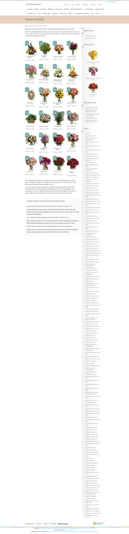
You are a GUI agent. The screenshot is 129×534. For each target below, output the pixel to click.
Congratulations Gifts (90, 38)
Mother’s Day (46, 13)
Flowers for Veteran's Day (91, 439)
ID (72, 531)
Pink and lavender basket (43, 79)
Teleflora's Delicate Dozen (43, 103)
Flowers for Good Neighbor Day (93, 309)
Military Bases (70, 528)
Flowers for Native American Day (93, 365)
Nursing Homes (58, 528)
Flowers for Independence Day (92, 199)
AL (48, 531)
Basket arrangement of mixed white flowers (57, 80)
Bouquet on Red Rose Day (91, 467)
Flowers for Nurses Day (91, 402)
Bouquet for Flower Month (91, 427)
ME (87, 531)
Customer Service (30, 524)
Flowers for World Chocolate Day (93, 201)
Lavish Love (71, 148)
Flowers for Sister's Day (91, 237)
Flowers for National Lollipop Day (93, 207)
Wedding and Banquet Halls (80, 528)
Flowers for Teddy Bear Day (92, 298)
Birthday (36, 9)
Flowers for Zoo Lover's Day (92, 328)
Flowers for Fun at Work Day (92, 156)
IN (76, 531)
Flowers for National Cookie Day (93, 485)
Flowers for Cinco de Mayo (92, 400)
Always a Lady (30, 171)
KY (83, 531)
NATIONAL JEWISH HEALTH (91, 118)
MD (90, 531)
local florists (42, 528)
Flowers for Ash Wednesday (92, 270)
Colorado (68, 529)
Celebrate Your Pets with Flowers (93, 513)
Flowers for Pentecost (90, 465)
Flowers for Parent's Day (91, 220)
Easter (39, 13)
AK (50, 531)
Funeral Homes (85, 4)
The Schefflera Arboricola (44, 56)
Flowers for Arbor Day (91, 342)
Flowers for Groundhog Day (92, 172)
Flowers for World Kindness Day (93, 441)
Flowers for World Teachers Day (93, 358)
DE (64, 531)
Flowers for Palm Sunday (91, 333)
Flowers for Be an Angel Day (92, 248)
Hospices (65, 528)
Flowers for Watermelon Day (92, 231)
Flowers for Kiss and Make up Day (93, 251)
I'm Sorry (88, 133)
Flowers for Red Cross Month (92, 291)
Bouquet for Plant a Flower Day (93, 276)
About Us (39, 524)
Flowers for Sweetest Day (91, 374)
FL (66, 531)
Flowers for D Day (90, 458)
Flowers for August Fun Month (92, 259)
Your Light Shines (29, 79)
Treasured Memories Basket (30, 57)
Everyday (29, 9)
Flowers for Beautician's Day (92, 476)
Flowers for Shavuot (90, 460)
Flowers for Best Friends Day (92, 463)
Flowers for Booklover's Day (92, 239)
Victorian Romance (30, 148)
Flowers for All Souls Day (91, 432)
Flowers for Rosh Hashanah (92, 311)
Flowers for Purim (90, 281)
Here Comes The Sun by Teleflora (57, 103)
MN (97, 531)
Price (93, 13)
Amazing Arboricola (58, 126)
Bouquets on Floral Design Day (92, 192)
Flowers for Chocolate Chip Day (93, 408)
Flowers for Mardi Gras (91, 268)
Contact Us (46, 524)
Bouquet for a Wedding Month (92, 508)
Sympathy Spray (30, 103)
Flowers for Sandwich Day (91, 434)
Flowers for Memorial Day (91, 417)
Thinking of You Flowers (91, 35)
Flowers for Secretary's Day (92, 340)
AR (55, 531)
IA (78, 531)
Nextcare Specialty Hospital (92, 107)
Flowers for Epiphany (90, 162)
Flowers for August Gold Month (93, 261)
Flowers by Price (33, 25)
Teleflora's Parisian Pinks (71, 126)
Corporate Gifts (99, 9)
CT (62, 531)
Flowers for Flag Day (90, 470)
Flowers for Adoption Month (92, 452)
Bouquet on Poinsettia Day (92, 490)
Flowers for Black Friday (91, 449)
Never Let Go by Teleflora (71, 172)
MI (95, 531)
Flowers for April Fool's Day (92, 324)
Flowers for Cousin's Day (91, 216)
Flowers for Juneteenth (91, 136)
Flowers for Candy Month (91, 480)
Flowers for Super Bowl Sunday (93, 175)
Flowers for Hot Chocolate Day (93, 511)
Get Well (66, 9)
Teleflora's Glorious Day (71, 103)
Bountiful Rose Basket (43, 126)
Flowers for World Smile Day (92, 356)
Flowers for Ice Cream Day (92, 209)
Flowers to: (66, 4)
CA (57, 531)
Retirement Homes (50, 528)
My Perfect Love (57, 171)
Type (98, 13)
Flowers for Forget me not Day (92, 436)
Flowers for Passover (90, 335)
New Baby (43, 9)
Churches (99, 4)
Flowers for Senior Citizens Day (93, 246)
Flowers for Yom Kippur (91, 361)
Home (26, 25)
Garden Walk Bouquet (71, 56)
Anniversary (58, 9)
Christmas (86, 13)
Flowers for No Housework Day (93, 326)
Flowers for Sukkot (90, 363)
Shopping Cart (113, 2)
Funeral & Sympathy (76, 9)
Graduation (55, 13)
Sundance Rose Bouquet (57, 56)
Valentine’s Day (31, 13)
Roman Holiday (44, 171)
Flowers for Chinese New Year (92, 177)
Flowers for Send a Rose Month (93, 478)
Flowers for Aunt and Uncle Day (93, 218)
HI (70, 531)
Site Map (53, 524)
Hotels (72, 4)
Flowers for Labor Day (91, 293)
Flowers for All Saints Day (91, 429)
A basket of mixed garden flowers (71, 80)
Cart (28, 60)
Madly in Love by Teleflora (57, 149)
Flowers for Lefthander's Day (92, 244)
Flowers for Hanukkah (91, 496)
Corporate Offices (91, 528)
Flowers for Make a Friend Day (92, 185)
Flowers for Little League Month (93, 321)
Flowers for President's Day (92, 188)
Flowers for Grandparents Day (92, 296)
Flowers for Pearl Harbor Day (92, 487)
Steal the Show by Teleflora (43, 149)
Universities (93, 4)
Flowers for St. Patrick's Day (92, 279)
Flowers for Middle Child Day (92, 241)
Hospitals (78, 4)
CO (59, 531)
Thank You (51, 9)
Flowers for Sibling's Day (91, 330)
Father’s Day (63, 13)
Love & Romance (88, 9)
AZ (52, 531)
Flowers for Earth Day (90, 337)
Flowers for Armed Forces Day (92, 411)
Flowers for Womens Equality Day (93, 253)
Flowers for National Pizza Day (92, 183)
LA (85, 531)
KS (81, 531)
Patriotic (70, 13)
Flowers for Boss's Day (91, 372)
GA (68, 531)
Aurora (72, 529)
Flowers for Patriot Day (91, 300)
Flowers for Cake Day (90, 447)
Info (33, 60)
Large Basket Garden (30, 126)
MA (92, 531)
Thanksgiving (78, 13)
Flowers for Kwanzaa (90, 498)
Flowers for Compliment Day (92, 154)
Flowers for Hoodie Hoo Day (92, 190)
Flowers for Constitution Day (92, 303)
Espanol (107, 2)
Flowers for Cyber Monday (92, 483)
